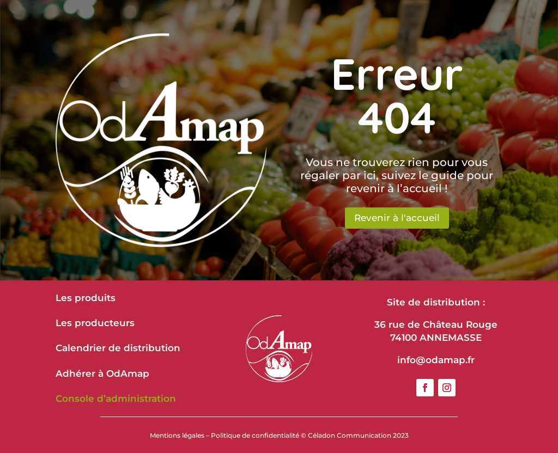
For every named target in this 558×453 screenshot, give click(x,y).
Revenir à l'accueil (397, 217)
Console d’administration (116, 398)
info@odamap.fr (436, 359)
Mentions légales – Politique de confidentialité (224, 435)
